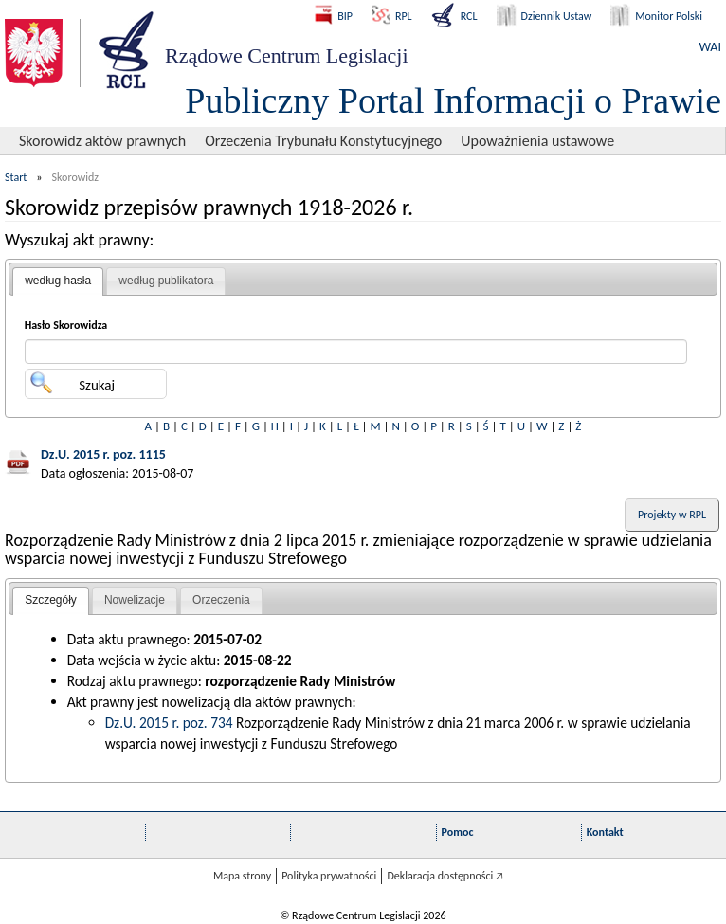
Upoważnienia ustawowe (537, 141)
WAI (710, 47)
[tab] (57, 281)
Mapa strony (242, 875)
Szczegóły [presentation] (51, 600)
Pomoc (458, 832)
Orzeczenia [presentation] (221, 600)
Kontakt (605, 832)
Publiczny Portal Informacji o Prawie (453, 100)
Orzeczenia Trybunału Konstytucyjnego (323, 141)
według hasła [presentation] (58, 280)
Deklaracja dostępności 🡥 (445, 875)
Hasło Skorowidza (66, 325)
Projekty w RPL (672, 514)
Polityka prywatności (328, 875)
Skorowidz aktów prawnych (102, 141)
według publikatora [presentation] (165, 280)
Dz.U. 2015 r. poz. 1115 (103, 454)
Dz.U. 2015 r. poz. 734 (169, 723)
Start (16, 177)
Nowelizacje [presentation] (134, 600)
